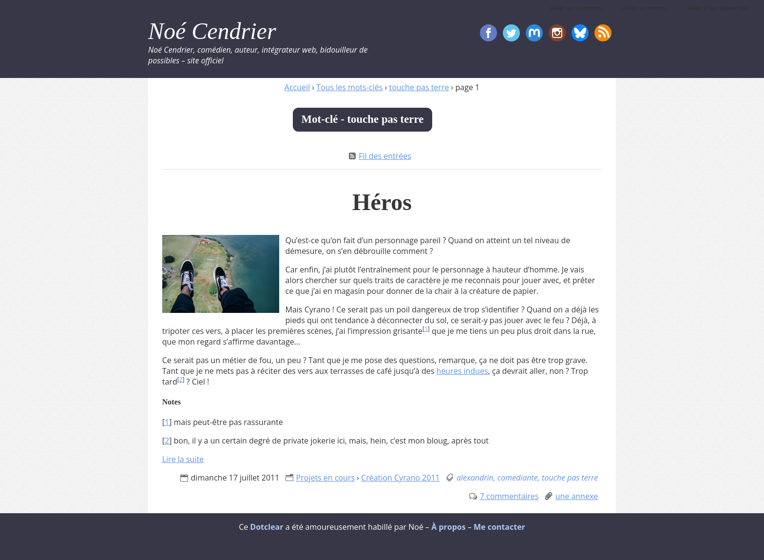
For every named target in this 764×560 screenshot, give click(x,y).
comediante (517, 477)
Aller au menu (645, 7)
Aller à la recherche (717, 7)
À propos (448, 526)
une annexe (576, 496)
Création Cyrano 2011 (400, 477)
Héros (382, 202)
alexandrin (475, 477)
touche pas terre (419, 87)
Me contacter (499, 526)
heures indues (462, 371)
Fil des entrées (385, 156)
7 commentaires (509, 496)
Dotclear (266, 526)
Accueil (297, 87)
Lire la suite (183, 459)
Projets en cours (325, 477)
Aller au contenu (576, 7)
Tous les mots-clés (349, 87)
